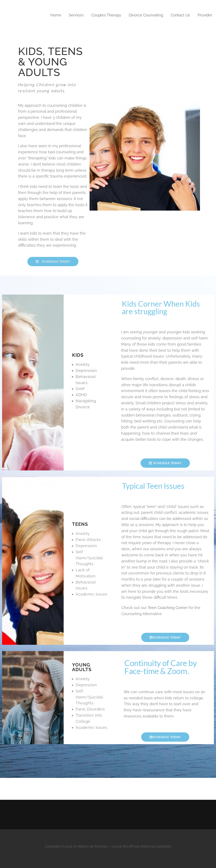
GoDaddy (163, 846)
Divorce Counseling (146, 15)
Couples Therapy (106, 15)
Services (76, 15)
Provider (205, 15)
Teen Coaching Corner (168, 607)
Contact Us (180, 15)
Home (55, 15)
